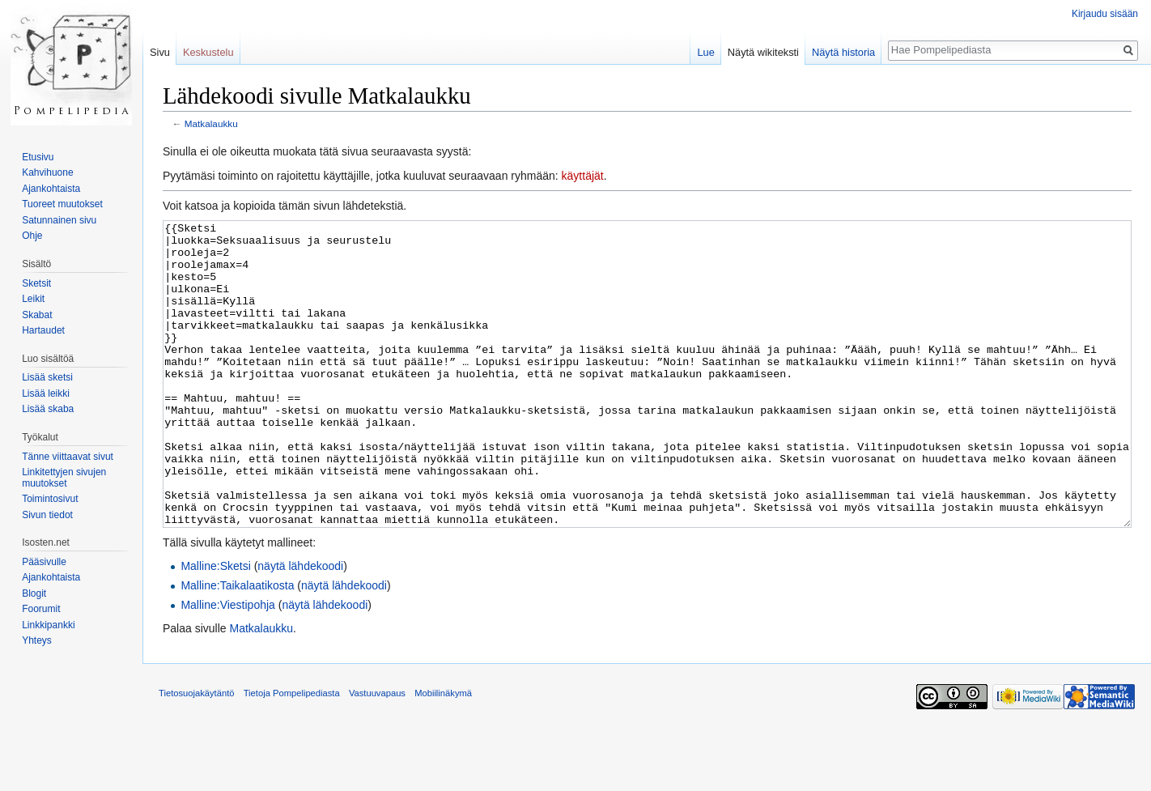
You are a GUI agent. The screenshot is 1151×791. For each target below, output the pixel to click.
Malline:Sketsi (215, 626)
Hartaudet (43, 330)
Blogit (34, 593)
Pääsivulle (44, 562)
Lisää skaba (48, 409)
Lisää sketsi (47, 377)
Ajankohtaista (51, 188)
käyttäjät (583, 175)
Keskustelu (208, 52)
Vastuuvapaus (377, 754)
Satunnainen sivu (59, 220)
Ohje (32, 235)
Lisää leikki (46, 393)
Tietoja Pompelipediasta (292, 754)
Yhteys (37, 640)
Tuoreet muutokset (62, 204)
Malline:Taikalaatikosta (237, 646)
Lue (705, 52)
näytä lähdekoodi (300, 626)
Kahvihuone (47, 172)
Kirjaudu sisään (1105, 13)
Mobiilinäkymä (443, 754)
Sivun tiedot (47, 515)
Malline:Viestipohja (227, 665)
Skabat (37, 315)
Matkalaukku (211, 123)
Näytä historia (843, 52)
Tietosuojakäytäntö (197, 754)
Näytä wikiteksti (763, 52)
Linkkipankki (48, 625)
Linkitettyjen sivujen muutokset (64, 477)
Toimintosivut (50, 498)
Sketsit (36, 283)
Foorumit (41, 609)
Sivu (160, 52)
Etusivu (37, 157)
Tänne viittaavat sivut (67, 456)
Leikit (33, 298)
